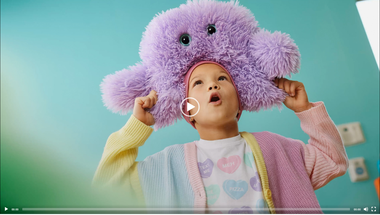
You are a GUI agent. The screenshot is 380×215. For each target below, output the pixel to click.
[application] (190, 107)
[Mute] (366, 209)
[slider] (186, 209)
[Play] (6, 209)
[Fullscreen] (373, 209)
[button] (190, 107)
